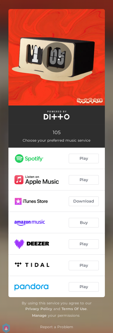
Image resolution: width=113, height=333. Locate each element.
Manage (39, 315)
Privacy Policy (38, 308)
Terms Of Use (74, 308)
